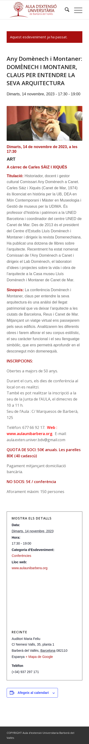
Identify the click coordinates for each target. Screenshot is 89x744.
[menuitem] (64, 9)
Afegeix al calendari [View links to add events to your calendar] (33, 693)
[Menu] (75, 9)
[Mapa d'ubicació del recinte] (44, 600)
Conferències (21, 556)
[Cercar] (64, 9)
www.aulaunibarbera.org (29, 568)
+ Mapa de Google (39, 657)
